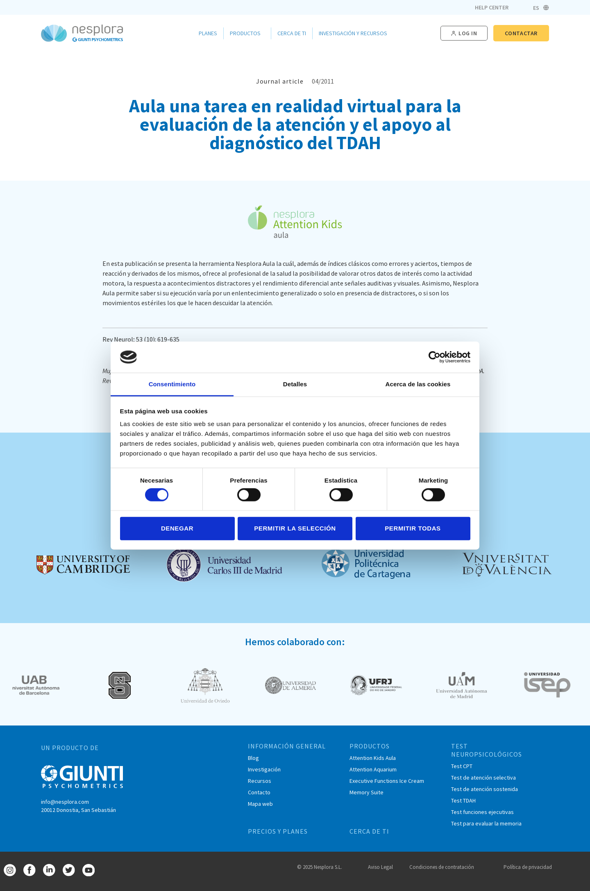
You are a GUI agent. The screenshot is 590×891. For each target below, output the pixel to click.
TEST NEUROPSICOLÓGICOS (486, 750)
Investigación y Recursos (355, 33)
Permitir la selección (295, 528)
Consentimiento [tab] (172, 384)
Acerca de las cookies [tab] (418, 384)
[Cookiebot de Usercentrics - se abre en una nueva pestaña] (434, 357)
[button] (464, 33)
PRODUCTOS (369, 746)
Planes (208, 33)
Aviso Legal (380, 867)
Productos (247, 33)
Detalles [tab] (295, 384)
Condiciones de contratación (441, 867)
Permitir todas (412, 528)
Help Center (491, 7)
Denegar (177, 528)
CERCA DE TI (369, 831)
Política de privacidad (528, 867)
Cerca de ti (291, 33)
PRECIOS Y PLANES (278, 831)
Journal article (280, 81)
